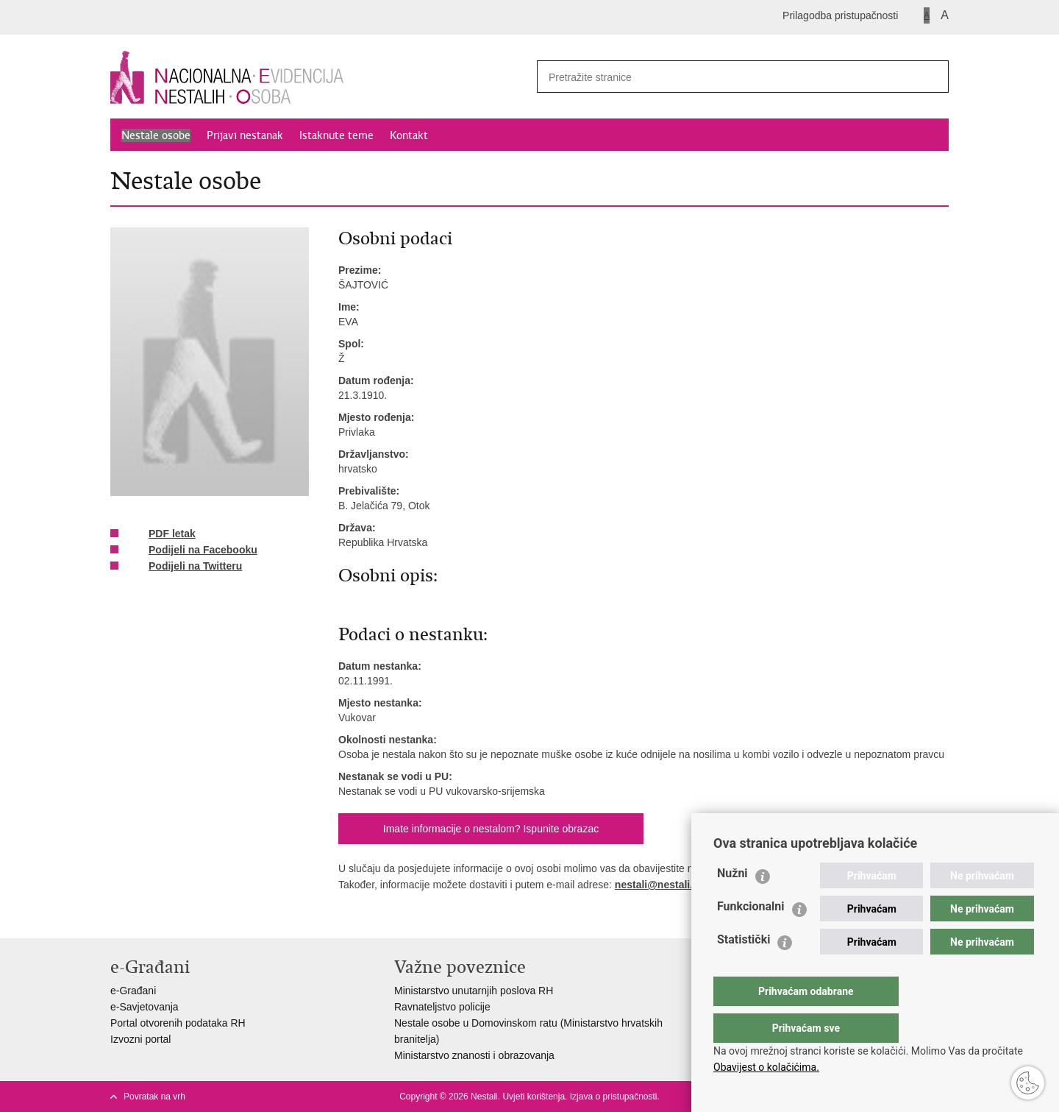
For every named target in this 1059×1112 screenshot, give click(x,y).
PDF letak (162, 534)
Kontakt (409, 135)
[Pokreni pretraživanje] (931, 76)
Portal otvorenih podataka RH (178, 1023)
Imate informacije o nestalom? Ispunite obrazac (491, 829)
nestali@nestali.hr (659, 884)
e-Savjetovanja (144, 1007)
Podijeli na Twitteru (185, 566)
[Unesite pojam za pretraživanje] (721, 77)
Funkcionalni (751, 936)
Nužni (732, 903)
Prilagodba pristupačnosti (840, 15)
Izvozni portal (140, 1039)
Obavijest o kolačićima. (766, 1067)
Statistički (743, 969)
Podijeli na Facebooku (192, 550)
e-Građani (133, 990)
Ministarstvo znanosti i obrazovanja (474, 1055)
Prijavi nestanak (245, 135)
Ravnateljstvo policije (442, 1007)
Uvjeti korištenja (533, 1096)
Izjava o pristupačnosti (613, 1096)
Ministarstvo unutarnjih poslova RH (473, 990)
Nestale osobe (155, 135)
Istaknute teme (336, 135)
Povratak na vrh (154, 1096)
